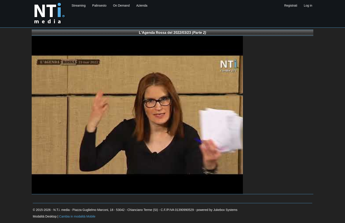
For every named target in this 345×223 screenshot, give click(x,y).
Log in (308, 5)
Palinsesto (99, 5)
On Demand (121, 5)
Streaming (79, 5)
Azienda (141, 5)
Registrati (290, 5)
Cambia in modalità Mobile (77, 216)
